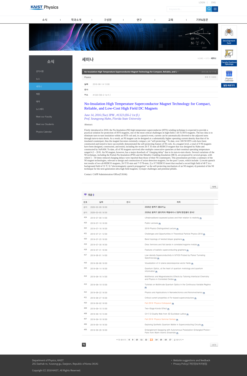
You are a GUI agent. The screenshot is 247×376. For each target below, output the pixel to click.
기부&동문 (202, 20)
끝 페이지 (179, 340)
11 (141, 340)
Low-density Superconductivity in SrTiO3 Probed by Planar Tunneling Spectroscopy (175, 256)
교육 (170, 20)
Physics (87, 77)
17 (170, 340)
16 (166, 340)
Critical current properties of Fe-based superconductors (169, 297)
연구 (139, 20)
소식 (44, 20)
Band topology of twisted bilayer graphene (163, 239)
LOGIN (202, 2)
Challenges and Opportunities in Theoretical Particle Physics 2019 (173, 233)
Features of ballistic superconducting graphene (165, 249)
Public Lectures (151, 223)
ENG (213, 2)
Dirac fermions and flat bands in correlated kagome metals (171, 244)
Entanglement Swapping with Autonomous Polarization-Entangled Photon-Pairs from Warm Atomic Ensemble (178, 331)
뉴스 (38, 78)
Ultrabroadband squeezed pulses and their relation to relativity (172, 217)
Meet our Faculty (44, 116)
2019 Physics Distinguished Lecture (160, 228)
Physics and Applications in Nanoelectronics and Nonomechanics (173, 292)
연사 (128, 202)
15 (161, 340)
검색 (84, 345)
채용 (38, 93)
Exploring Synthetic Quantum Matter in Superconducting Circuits (173, 324)
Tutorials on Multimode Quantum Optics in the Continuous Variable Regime (178, 284)
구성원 (108, 20)
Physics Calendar (44, 131)
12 (146, 340)
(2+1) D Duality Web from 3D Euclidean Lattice (165, 313)
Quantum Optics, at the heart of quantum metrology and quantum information (174, 269)
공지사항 (40, 71)
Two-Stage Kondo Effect (156, 308)
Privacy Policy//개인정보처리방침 (190, 363)
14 (156, 340)
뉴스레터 (40, 108)
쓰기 (214, 344)
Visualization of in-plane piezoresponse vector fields (168, 263)
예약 (38, 101)
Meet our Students (45, 124)
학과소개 (76, 20)
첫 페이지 (121, 340)
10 (137, 340)
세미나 (39, 86)
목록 (214, 186)
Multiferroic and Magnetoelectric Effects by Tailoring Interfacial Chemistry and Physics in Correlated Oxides (177, 277)
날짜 (101, 202)
